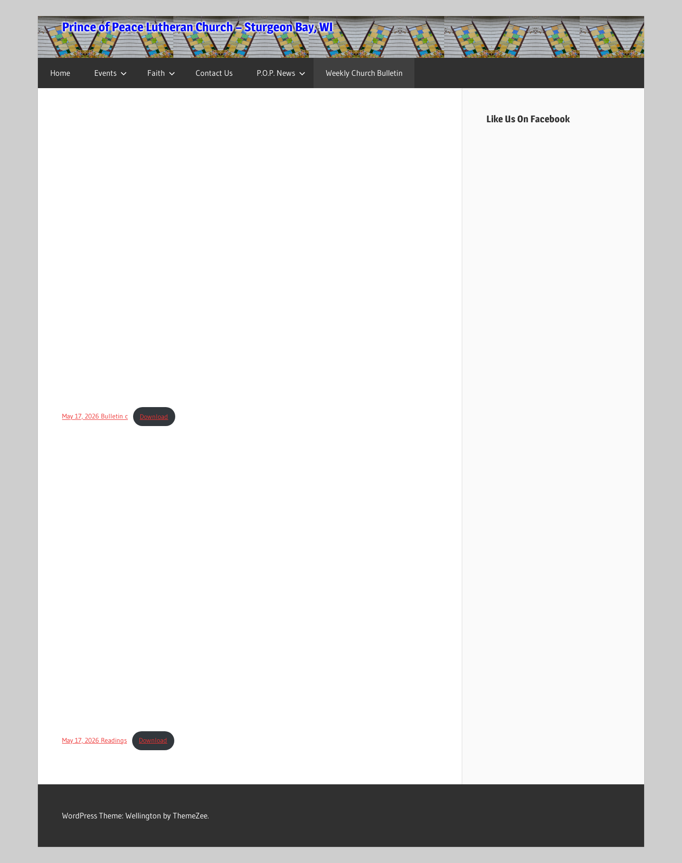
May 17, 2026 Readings (94, 740)
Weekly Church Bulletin (364, 73)
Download (154, 416)
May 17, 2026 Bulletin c (95, 416)
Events (110, 73)
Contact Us (214, 73)
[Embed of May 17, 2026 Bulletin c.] (250, 254)
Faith (161, 73)
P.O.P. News (281, 73)
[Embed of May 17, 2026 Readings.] (250, 578)
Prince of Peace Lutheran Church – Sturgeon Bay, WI (197, 26)
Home (60, 73)
